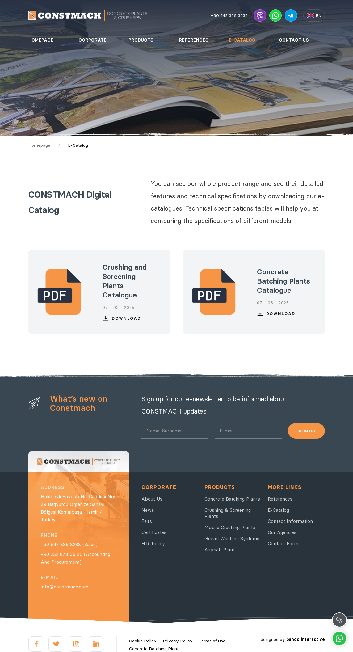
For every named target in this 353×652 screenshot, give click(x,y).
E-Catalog (278, 510)
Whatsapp (339, 638)
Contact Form (283, 543)
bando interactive (305, 639)
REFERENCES (193, 40)
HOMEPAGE (40, 40)
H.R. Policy (153, 543)
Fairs (146, 521)
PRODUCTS (140, 40)
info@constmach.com (64, 587)
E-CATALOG (242, 40)
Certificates (153, 532)
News (147, 510)
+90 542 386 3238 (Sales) (69, 544)
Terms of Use (212, 641)
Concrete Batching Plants (232, 499)
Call (339, 619)
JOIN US (306, 431)
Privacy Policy (178, 641)
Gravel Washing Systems (231, 538)
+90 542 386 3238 (229, 15)
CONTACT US (294, 40)
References (280, 499)
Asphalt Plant (219, 550)
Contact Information (290, 521)
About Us (151, 499)
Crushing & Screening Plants (227, 513)
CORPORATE (92, 40)
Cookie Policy (143, 641)
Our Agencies (282, 532)
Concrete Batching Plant (154, 648)
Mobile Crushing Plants (229, 527)
